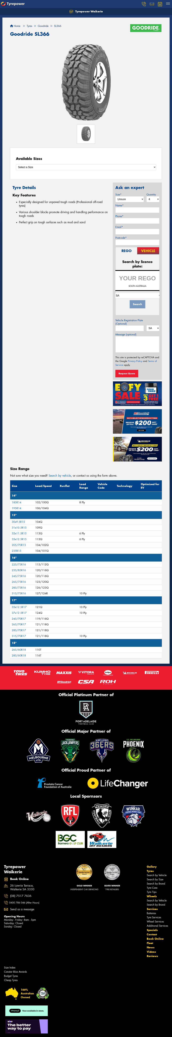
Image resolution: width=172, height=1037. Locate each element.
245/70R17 (19, 618)
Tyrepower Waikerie (86, 12)
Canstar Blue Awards (15, 971)
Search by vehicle (60, 476)
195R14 (16, 508)
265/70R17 (19, 624)
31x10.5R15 (19, 527)
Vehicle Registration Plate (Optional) (129, 322)
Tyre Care (152, 888)
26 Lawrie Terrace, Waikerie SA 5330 (22, 887)
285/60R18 (19, 655)
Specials (152, 930)
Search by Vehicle (157, 875)
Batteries (151, 913)
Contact (152, 934)
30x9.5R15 (18, 522)
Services (152, 909)
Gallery (152, 866)
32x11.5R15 (19, 533)
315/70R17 (19, 636)
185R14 (16, 502)
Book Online (155, 938)
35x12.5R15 (19, 539)
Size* (118, 194)
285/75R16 (19, 587)
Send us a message (22, 909)
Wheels (152, 896)
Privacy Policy (135, 361)
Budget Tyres (11, 976)
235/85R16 (19, 570)
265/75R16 (19, 582)
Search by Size (155, 879)
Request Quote (127, 373)
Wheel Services (155, 921)
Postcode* (121, 238)
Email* (119, 227)
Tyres (150, 871)
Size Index (9, 967)
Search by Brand (156, 883)
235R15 (16, 551)
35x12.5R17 (19, 607)
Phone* (119, 216)
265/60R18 (19, 649)
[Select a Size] (86, 167)
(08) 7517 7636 (20, 896)
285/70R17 (19, 630)
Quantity (151, 194)
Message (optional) (125, 334)
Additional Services (157, 925)
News (150, 947)
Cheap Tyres (11, 980)
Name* (119, 205)
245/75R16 (19, 576)
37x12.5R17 (19, 613)
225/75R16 (19, 564)
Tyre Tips (151, 892)
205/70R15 (19, 545)
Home (15, 26)
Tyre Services (154, 917)
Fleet (150, 943)
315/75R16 (19, 593)
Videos (151, 952)
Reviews (152, 956)
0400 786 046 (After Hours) (24, 902)
